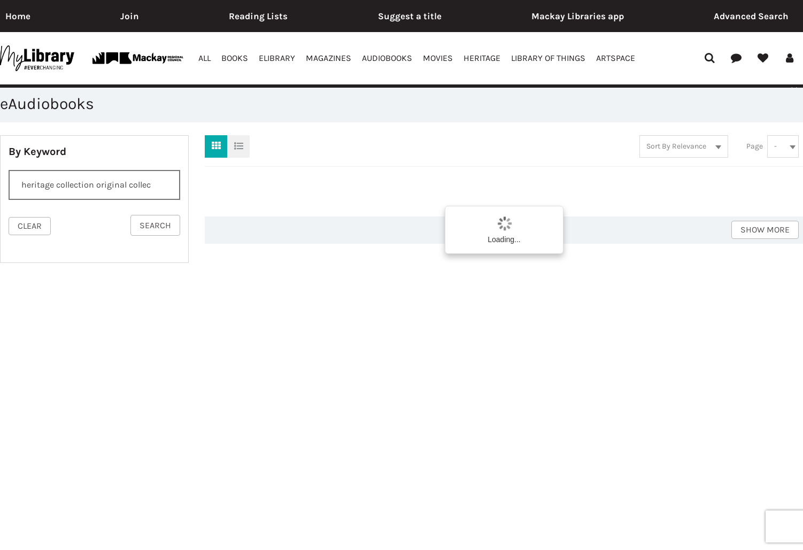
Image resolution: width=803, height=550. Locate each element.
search (155, 225)
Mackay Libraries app (577, 16)
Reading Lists (258, 16)
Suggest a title (410, 16)
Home (17, 16)
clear (30, 226)
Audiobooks (387, 58)
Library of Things (548, 58)
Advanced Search (751, 16)
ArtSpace (615, 58)
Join (129, 16)
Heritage (482, 58)
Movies (438, 58)
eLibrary (277, 58)
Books (234, 58)
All (204, 58)
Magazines (328, 58)
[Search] (94, 185)
